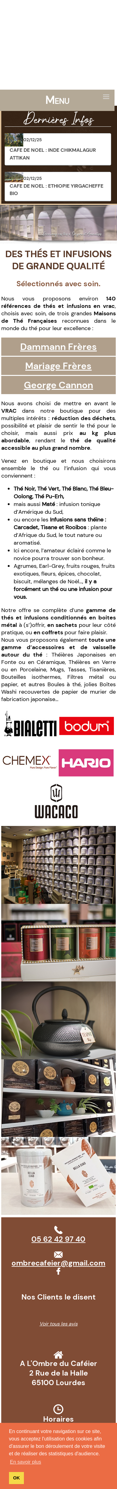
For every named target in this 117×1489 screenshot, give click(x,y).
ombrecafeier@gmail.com (78, 4)
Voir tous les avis (58, 1324)
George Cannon (58, 385)
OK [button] (16, 1477)
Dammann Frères (58, 347)
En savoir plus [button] (25, 1462)
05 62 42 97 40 (30, 4)
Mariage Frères (58, 366)
